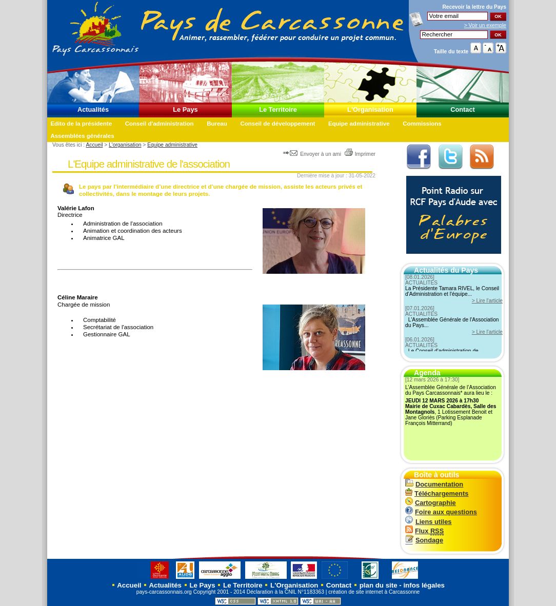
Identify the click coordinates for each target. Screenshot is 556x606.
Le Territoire (278, 109)
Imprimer (359, 154)
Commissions (422, 123)
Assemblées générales (82, 136)
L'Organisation (370, 109)
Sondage (424, 540)
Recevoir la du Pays (474, 7)
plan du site (379, 585)
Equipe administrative (359, 123)
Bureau (217, 123)
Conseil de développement (277, 123)
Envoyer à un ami (312, 154)
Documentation (434, 484)
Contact (462, 109)
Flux (424, 531)
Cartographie (430, 503)
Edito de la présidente (81, 123)
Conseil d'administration (159, 123)
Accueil (94, 145)
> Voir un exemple (485, 25)
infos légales (424, 585)
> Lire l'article (487, 301)
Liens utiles (428, 522)
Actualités (93, 109)
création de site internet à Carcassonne (374, 592)
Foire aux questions (441, 512)
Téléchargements (436, 493)
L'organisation (125, 145)
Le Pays (185, 109)
